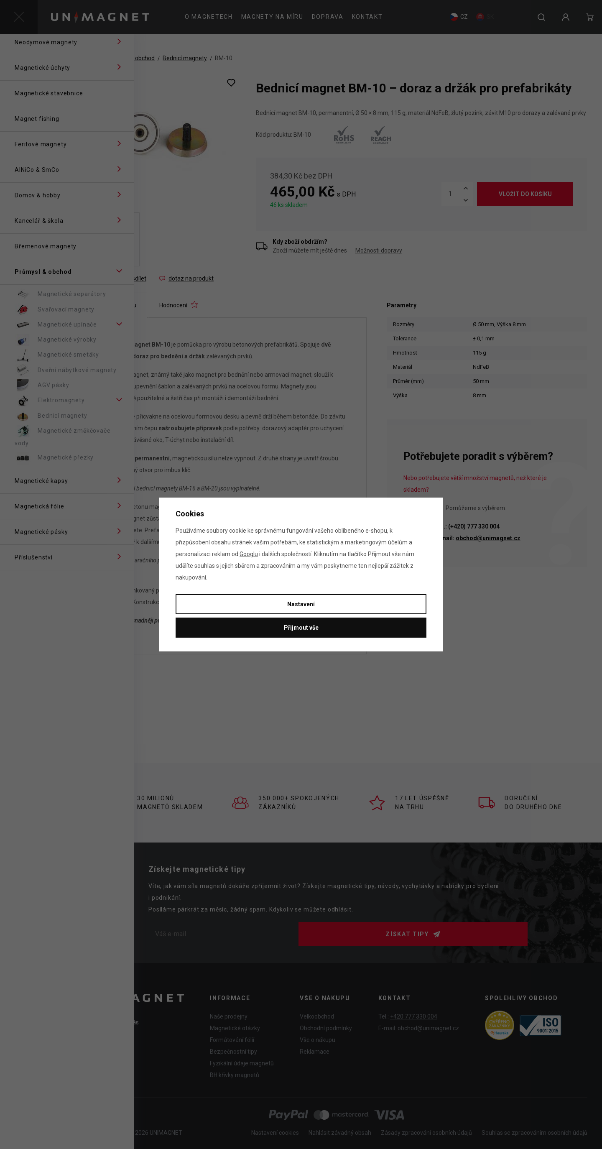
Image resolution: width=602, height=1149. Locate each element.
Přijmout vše (301, 627)
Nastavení (301, 604)
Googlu (249, 554)
